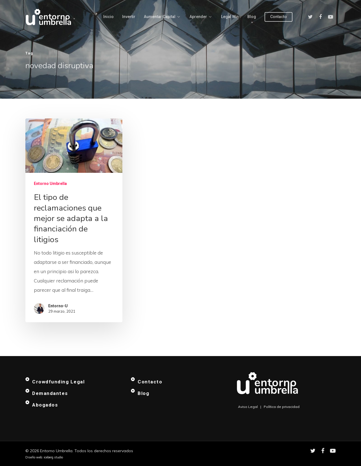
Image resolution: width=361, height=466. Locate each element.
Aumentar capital (162, 17)
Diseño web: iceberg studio (44, 457)
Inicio (108, 16)
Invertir (128, 16)
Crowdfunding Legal (58, 382)
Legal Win (230, 16)
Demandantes (50, 393)
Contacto (278, 16)
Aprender (201, 17)
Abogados (45, 405)
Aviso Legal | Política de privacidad (269, 407)
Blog (251, 16)
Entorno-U (58, 306)
